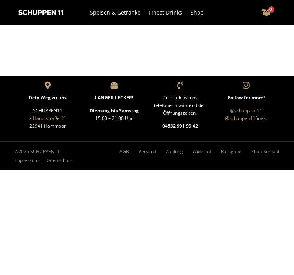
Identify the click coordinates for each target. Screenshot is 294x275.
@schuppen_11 (246, 110)
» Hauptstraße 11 (47, 118)
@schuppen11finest (246, 118)
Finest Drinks (165, 12)
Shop (197, 12)
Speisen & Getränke (115, 12)
